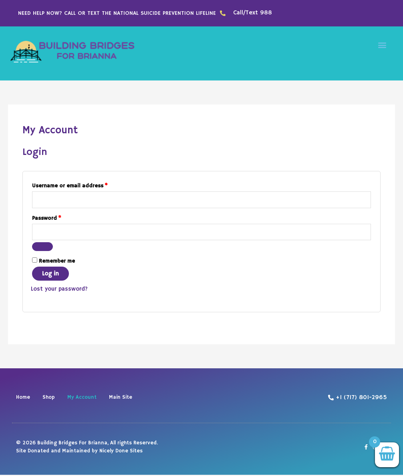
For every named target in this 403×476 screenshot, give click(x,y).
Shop (48, 398)
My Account (82, 398)
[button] (382, 44)
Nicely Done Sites (121, 451)
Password (58, 217)
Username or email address (81, 184)
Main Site (120, 398)
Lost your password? (60, 290)
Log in (50, 275)
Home (23, 398)
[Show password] (42, 247)
